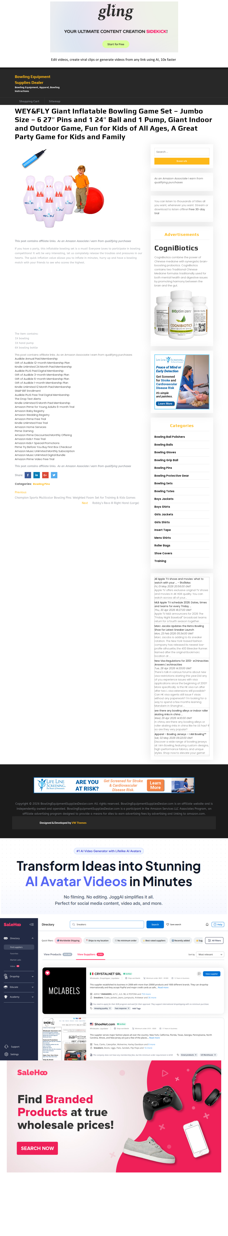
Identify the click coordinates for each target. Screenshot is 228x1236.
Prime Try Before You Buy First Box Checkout (43, 447)
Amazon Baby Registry (29, 411)
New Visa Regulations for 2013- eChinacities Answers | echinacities (182, 662)
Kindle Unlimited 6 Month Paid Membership (42, 403)
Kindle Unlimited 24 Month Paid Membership (43, 367)
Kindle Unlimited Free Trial (31, 423)
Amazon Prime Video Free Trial (34, 459)
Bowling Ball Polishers (169, 437)
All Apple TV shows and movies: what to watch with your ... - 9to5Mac (179, 580)
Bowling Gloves (165, 452)
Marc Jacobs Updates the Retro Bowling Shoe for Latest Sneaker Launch (179, 628)
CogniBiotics (176, 248)
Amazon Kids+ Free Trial (30, 439)
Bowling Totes (164, 491)
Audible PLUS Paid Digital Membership (39, 371)
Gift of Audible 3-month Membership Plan (42, 375)
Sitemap (54, 101)
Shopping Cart (29, 101)
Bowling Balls (163, 445)
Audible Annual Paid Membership (36, 358)
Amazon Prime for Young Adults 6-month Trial (44, 407)
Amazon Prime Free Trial (30, 419)
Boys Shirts (162, 507)
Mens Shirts (162, 538)
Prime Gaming (24, 431)
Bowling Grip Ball (166, 460)
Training (160, 561)
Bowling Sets (163, 483)
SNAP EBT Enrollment (28, 391)
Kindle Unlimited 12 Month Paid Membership (43, 387)
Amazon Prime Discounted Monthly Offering (43, 435)
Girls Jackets (163, 514)
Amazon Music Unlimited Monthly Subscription (45, 451)
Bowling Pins (41, 484)
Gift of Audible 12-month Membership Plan (42, 363)
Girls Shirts (162, 522)
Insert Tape (162, 530)
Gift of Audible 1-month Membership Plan (41, 383)
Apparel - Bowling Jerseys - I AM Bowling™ (180, 734)
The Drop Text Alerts (28, 399)
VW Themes (78, 822)
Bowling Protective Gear (171, 476)
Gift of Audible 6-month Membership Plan (42, 379)
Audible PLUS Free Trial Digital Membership (42, 395)
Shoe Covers (163, 553)
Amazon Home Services (30, 427)
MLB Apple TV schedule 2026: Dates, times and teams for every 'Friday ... (181, 604)
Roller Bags (162, 545)
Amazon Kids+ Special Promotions (37, 443)
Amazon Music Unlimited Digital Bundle (40, 455)
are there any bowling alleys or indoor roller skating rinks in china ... (181, 712)
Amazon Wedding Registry (32, 415)
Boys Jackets (164, 499)
